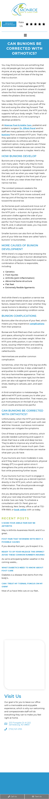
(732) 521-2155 (15, 729)
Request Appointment (9, 24)
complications (37, 324)
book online (20, 509)
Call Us (12, 796)
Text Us (36, 796)
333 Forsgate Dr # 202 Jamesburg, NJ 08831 (20, 724)
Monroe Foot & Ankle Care (18, 125)
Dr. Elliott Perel (27, 128)
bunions (6, 134)
